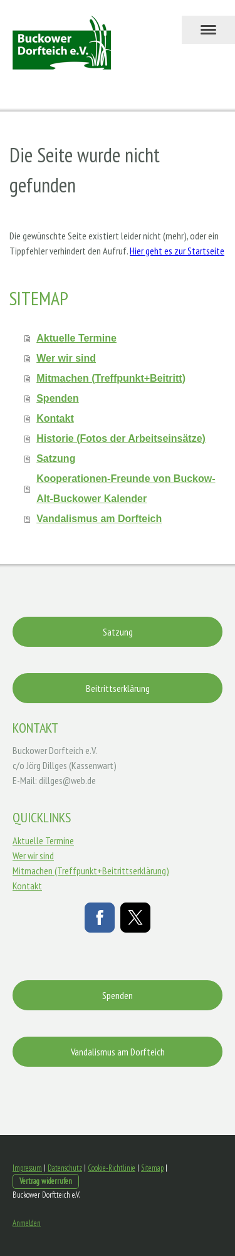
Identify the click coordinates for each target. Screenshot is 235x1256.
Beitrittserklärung (118, 688)
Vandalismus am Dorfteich (99, 518)
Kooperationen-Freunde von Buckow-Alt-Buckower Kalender (125, 488)
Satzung (55, 458)
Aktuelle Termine (76, 338)
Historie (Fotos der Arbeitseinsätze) (121, 438)
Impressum (27, 1168)
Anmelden (27, 1223)
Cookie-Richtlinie (111, 1168)
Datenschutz (65, 1168)
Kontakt (55, 418)
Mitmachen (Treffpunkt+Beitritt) (110, 378)
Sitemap (152, 1168)
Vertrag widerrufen (45, 1181)
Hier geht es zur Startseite (177, 250)
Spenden (57, 398)
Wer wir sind (66, 358)
